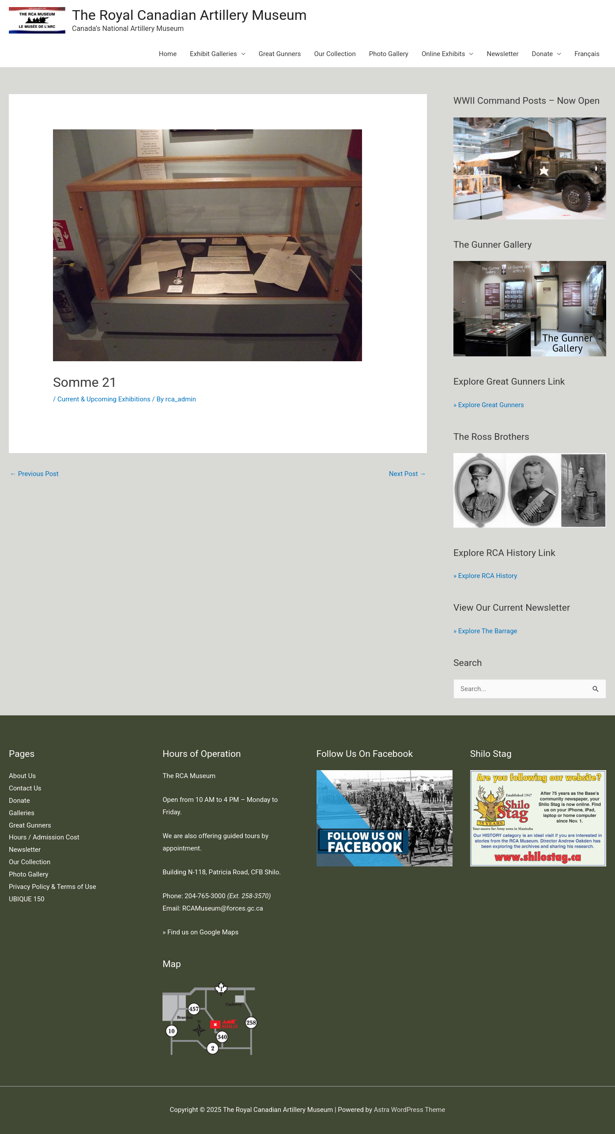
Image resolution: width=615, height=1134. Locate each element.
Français (587, 54)
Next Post (407, 474)
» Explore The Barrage (485, 631)
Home (168, 54)
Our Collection (335, 54)
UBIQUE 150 (27, 899)
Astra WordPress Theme (409, 1110)
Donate (542, 54)
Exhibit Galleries (213, 54)
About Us (22, 776)
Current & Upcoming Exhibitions (104, 399)
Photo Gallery (388, 54)
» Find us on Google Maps (200, 932)
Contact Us (25, 788)
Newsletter (502, 54)
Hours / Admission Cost (44, 837)
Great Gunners (280, 54)
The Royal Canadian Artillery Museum (189, 15)
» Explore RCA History (485, 576)
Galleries (21, 813)
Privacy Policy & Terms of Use (52, 887)
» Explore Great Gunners (488, 405)
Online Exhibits (443, 54)
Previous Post (34, 474)
